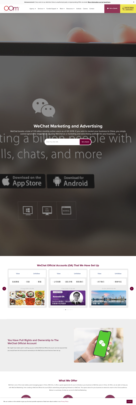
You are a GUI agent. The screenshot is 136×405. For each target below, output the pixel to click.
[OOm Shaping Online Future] (11, 8)
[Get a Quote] (112, 8)
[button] (4, 288)
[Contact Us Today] (128, 9)
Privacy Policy (64, 401)
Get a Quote (85, 142)
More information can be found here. (99, 2)
